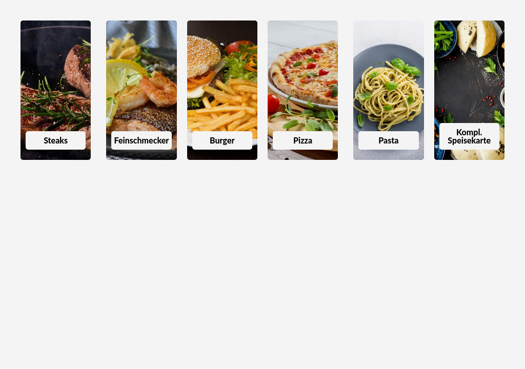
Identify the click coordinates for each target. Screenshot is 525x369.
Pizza (302, 140)
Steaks (56, 140)
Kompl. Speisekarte (469, 136)
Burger (222, 140)
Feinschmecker (141, 140)
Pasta (388, 140)
